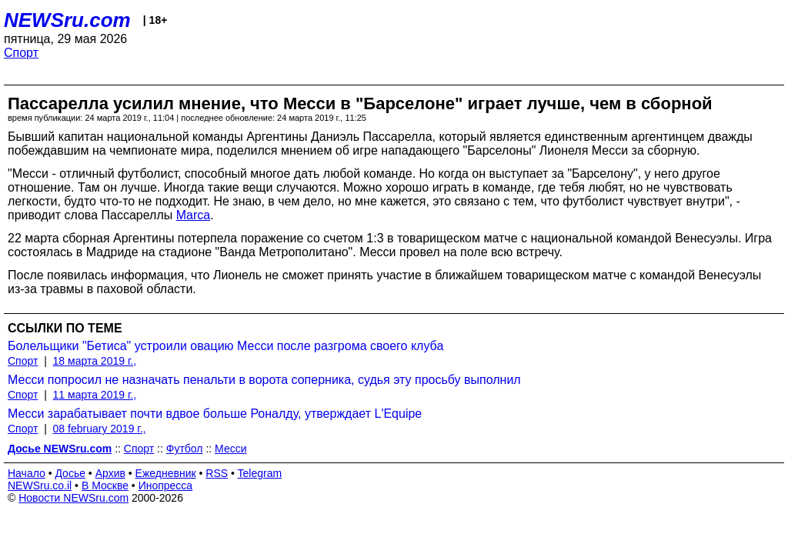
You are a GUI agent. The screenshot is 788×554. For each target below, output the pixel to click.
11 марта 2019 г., (95, 395)
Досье (70, 473)
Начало (26, 473)
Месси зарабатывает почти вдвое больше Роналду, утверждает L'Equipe (215, 413)
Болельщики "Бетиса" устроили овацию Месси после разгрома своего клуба (225, 345)
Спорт (21, 52)
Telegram (260, 473)
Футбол (184, 448)
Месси (230, 448)
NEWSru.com (67, 20)
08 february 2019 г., (99, 428)
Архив (110, 473)
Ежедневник (165, 473)
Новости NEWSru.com (73, 498)
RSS (216, 473)
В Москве (105, 485)
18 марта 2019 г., (95, 361)
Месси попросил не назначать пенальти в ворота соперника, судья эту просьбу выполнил (264, 379)
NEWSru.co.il (40, 485)
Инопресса (166, 485)
